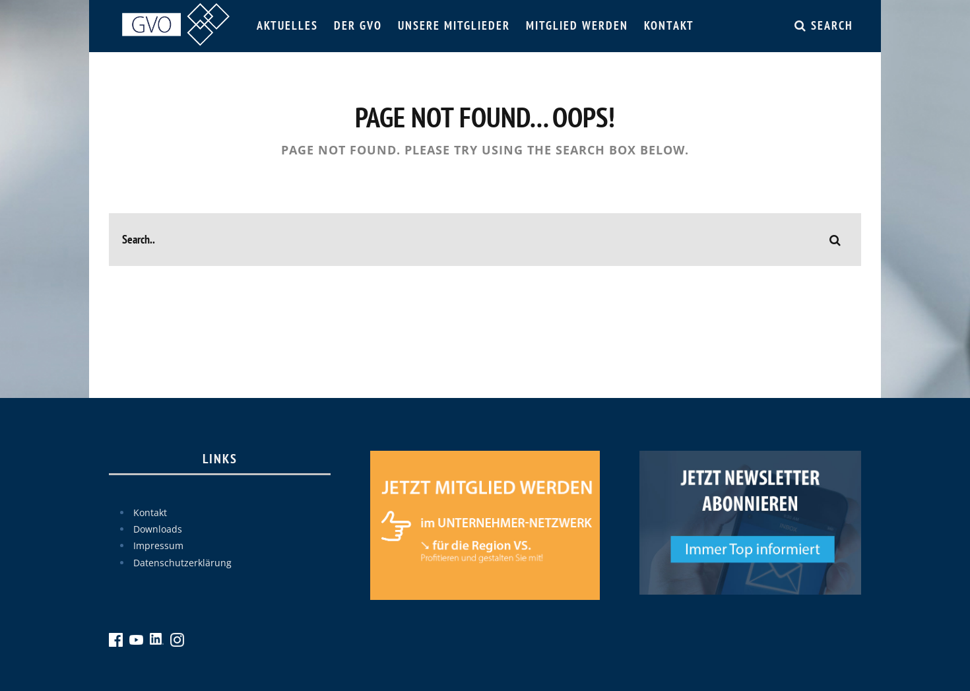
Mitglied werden (577, 25)
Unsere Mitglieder (454, 25)
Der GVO (358, 25)
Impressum (158, 545)
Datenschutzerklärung (182, 562)
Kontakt (669, 25)
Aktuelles (287, 25)
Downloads (157, 529)
